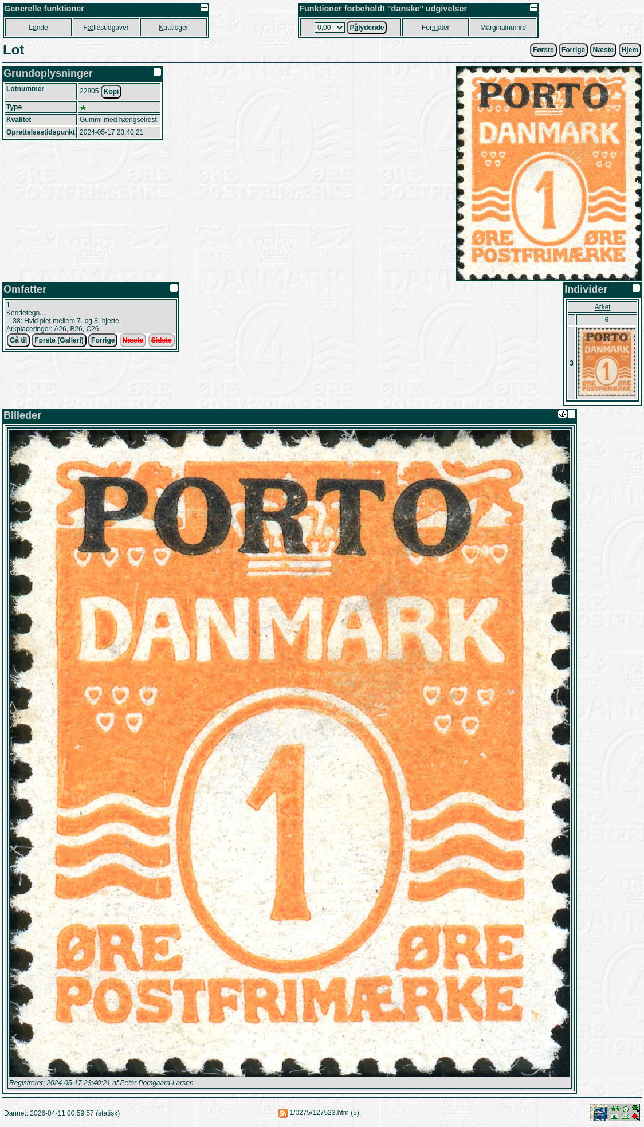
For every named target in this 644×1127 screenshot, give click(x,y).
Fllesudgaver (105, 27)
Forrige (103, 340)
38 (16, 321)
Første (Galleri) (58, 340)
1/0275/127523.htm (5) (324, 1113)
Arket (603, 307)
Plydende (367, 27)
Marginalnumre (503, 27)
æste (603, 50)
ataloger (173, 27)
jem (630, 50)
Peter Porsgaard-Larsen (156, 1083)
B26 (76, 329)
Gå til (18, 340)
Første (543, 50)
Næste (133, 340)
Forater (436, 27)
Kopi (111, 92)
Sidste (161, 340)
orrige (573, 50)
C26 (92, 329)
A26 (60, 329)
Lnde (38, 27)
